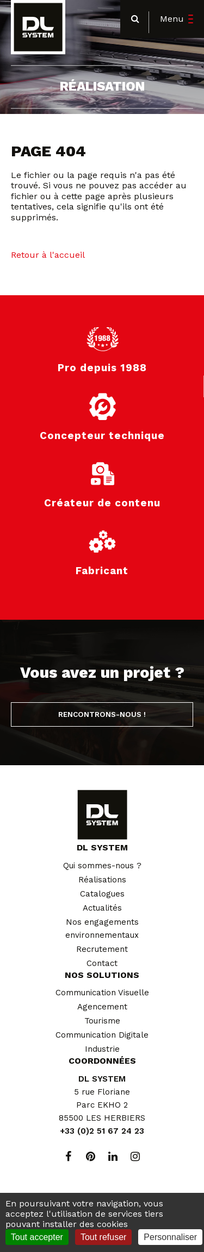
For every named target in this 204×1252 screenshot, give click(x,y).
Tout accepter (37, 1237)
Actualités (102, 908)
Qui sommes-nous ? (102, 865)
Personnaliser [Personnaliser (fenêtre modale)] (170, 1237)
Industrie (102, 1049)
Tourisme (102, 1021)
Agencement (102, 1007)
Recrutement (102, 949)
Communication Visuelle (102, 992)
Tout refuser (103, 1237)
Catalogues (102, 894)
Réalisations (102, 880)
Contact (102, 963)
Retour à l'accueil (48, 255)
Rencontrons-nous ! (102, 714)
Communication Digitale (102, 1035)
